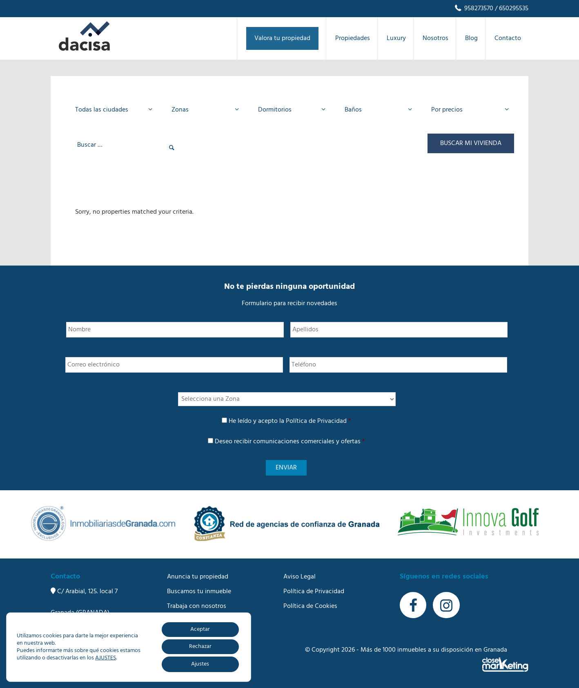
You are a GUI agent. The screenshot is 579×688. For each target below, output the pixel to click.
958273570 (473, 8)
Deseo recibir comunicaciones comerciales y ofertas (290, 441)
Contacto (180, 635)
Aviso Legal (299, 577)
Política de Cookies (310, 606)
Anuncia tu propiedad (197, 577)
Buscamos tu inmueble (199, 591)
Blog (173, 621)
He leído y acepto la (290, 421)
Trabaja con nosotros (196, 606)
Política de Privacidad (316, 421)
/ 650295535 (510, 8)
